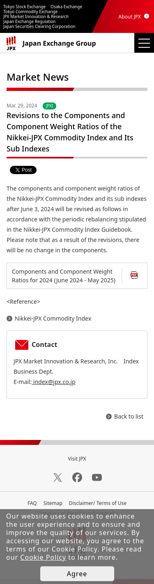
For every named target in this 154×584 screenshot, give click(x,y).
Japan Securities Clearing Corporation (39, 26)
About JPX (129, 16)
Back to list (128, 416)
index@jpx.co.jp (53, 382)
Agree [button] (77, 573)
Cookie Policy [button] (43, 557)
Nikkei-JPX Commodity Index (53, 318)
